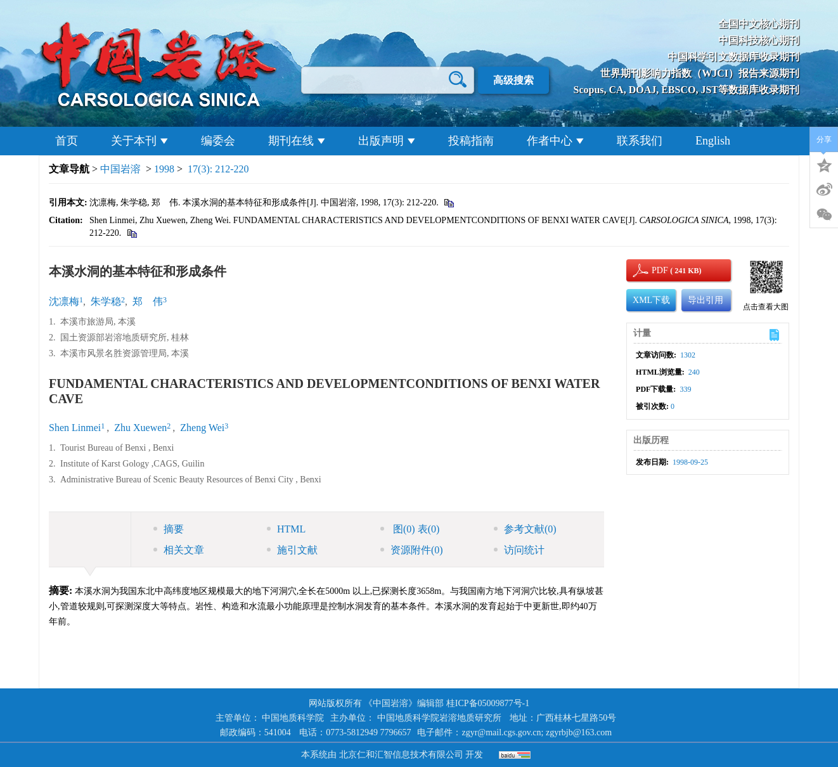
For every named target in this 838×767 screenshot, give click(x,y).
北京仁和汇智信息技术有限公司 (401, 754)
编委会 (218, 140)
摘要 (168, 529)
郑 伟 (147, 301)
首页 (66, 140)
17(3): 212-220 (218, 169)
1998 (164, 169)
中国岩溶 (120, 169)
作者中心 (555, 140)
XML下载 (651, 300)
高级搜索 (513, 80)
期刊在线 (296, 140)
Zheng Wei (202, 427)
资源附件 (411, 550)
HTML (286, 529)
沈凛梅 (64, 301)
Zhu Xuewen (140, 427)
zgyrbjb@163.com (579, 732)
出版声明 (386, 140)
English (712, 140)
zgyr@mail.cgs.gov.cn (501, 732)
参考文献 (525, 529)
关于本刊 (139, 140)
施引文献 (292, 550)
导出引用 (705, 300)
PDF (658, 270)
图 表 (409, 529)
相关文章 (178, 550)
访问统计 (519, 550)
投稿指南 (471, 140)
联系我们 (639, 140)
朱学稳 (106, 301)
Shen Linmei (75, 427)
